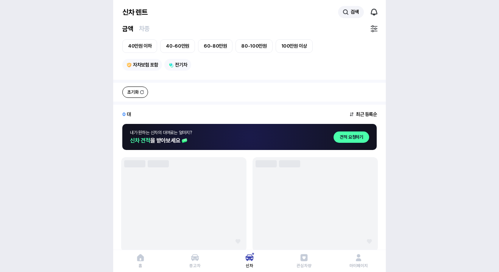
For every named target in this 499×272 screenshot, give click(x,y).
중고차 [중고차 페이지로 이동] (194, 265)
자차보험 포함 (145, 65)
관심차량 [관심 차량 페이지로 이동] (303, 265)
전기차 (181, 65)
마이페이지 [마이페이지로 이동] (358, 265)
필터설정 (374, 28)
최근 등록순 (366, 114)
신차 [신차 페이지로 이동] (249, 265)
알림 (374, 12)
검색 (355, 12)
